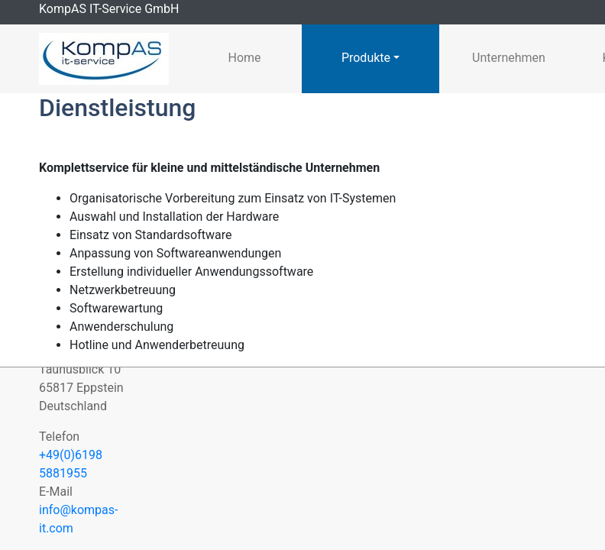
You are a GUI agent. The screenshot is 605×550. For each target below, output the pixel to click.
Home (244, 57)
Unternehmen (508, 57)
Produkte (365, 57)
